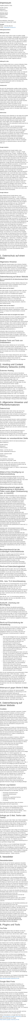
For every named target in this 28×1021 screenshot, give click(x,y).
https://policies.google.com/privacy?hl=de (9, 978)
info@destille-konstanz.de (10, 27)
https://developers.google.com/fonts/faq (12, 1016)
